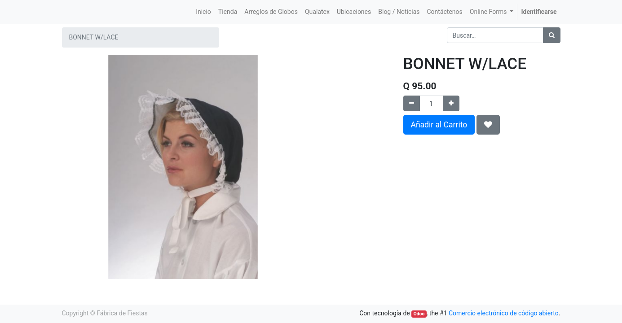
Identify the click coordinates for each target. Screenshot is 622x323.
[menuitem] (203, 12)
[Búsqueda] (551, 35)
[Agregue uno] (451, 103)
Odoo (418, 314)
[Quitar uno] (411, 103)
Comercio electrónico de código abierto (504, 313)
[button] (488, 125)
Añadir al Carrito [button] (439, 124)
